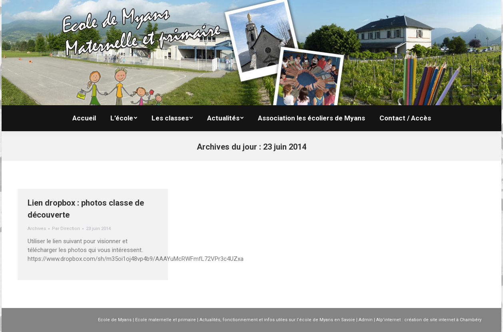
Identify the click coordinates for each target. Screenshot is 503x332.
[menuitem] (84, 118)
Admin (366, 319)
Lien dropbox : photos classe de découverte (86, 209)
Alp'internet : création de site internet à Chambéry (428, 319)
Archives (37, 228)
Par (66, 228)
